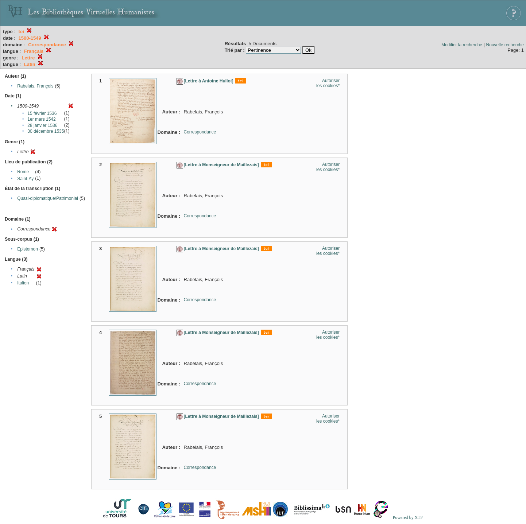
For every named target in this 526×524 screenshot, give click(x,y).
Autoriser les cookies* (328, 83)
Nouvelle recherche (505, 44)
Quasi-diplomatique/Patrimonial (47, 198)
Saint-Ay (25, 178)
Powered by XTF (407, 517)
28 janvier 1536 (42, 125)
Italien (23, 283)
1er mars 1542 (41, 119)
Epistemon (27, 249)
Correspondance (200, 132)
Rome (23, 171)
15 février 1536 (42, 113)
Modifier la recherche (461, 44)
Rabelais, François (35, 86)
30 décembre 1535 (45, 131)
